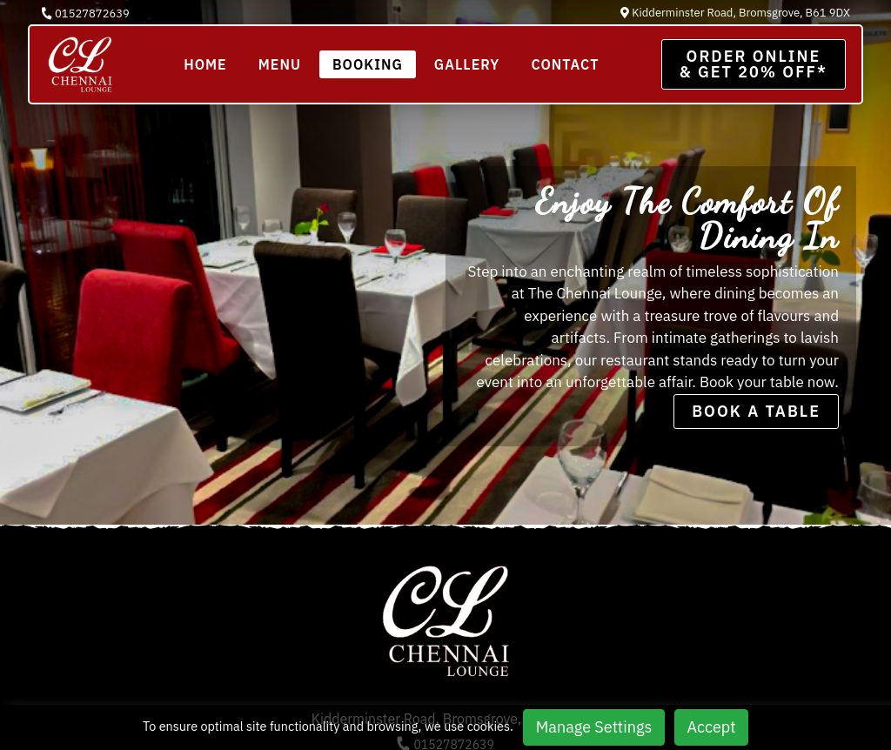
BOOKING (367, 64)
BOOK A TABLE (756, 411)
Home (205, 64)
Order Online (753, 64)
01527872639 (85, 13)
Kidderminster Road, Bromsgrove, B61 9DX (735, 12)
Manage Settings (594, 727)
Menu (279, 64)
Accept (711, 727)
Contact (565, 64)
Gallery (467, 64)
